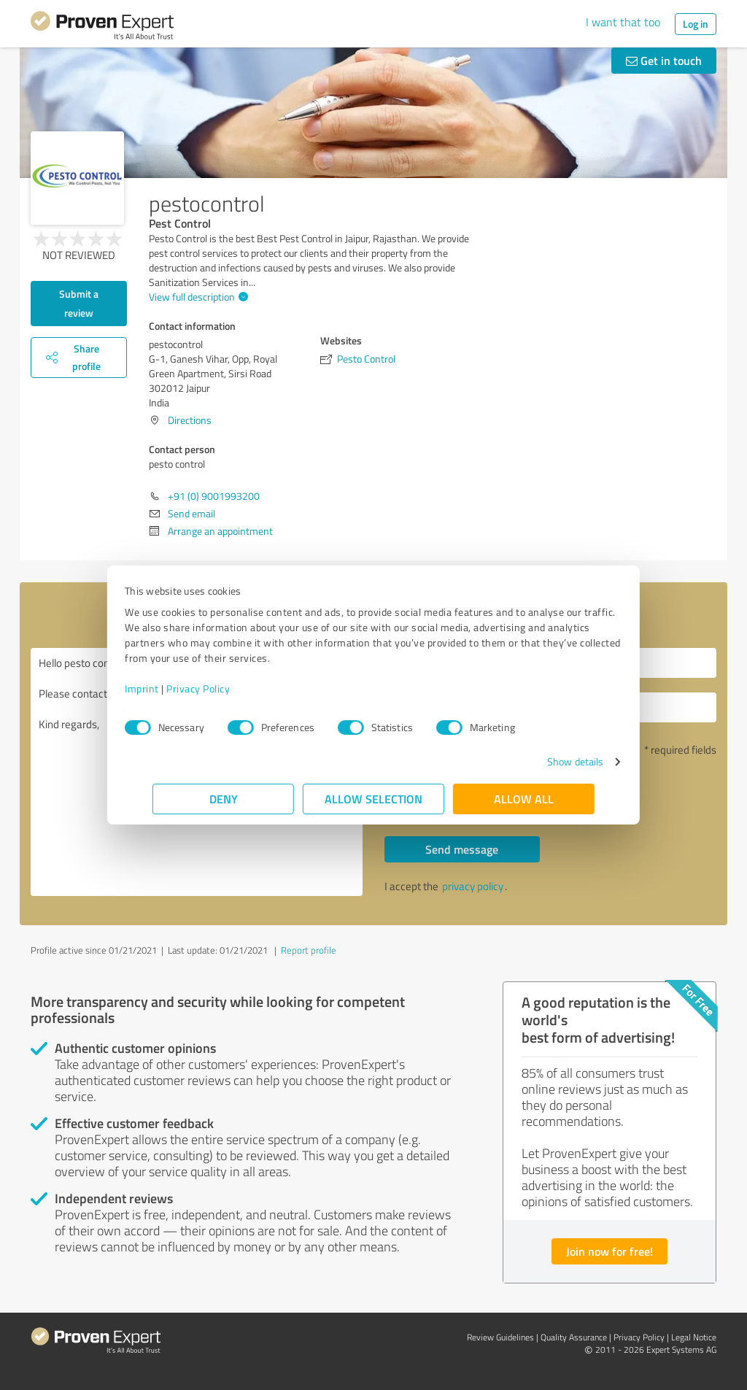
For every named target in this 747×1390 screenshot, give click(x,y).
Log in (695, 24)
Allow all (524, 798)
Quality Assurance (574, 1337)
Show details (547, 761)
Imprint (169, 688)
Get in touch (664, 60)
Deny (223, 798)
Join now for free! (609, 1251)
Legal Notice (693, 1337)
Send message (461, 849)
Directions (190, 420)
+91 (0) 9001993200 (214, 496)
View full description (196, 297)
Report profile (308, 950)
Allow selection (373, 798)
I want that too (623, 22)
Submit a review (78, 303)
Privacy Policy (226, 688)
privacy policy (472, 886)
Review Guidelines (500, 1337)
